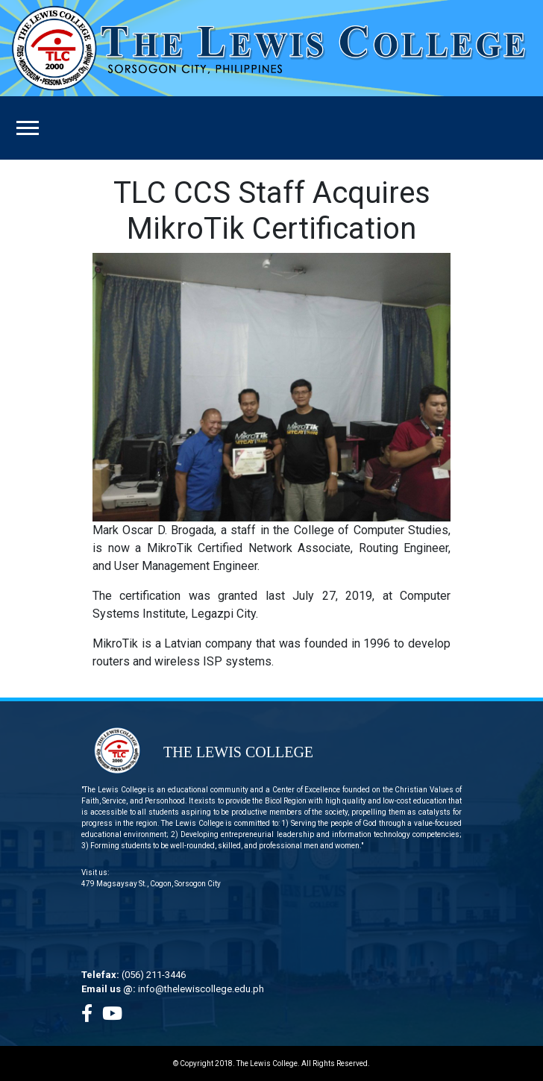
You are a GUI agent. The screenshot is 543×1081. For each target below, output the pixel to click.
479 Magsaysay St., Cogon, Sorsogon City (151, 884)
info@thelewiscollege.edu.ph (201, 988)
